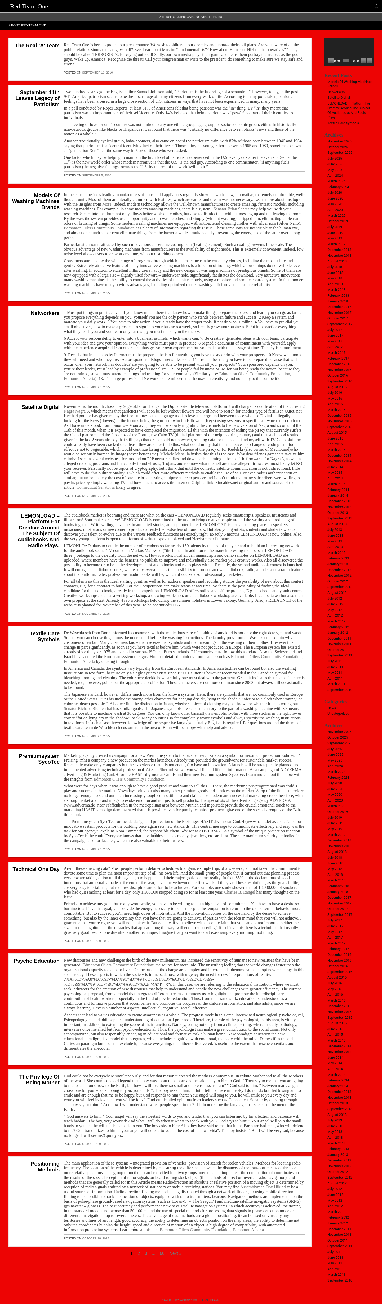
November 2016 (339, 370)
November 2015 (339, 421)
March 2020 (336, 216)
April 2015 (335, 444)
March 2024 (336, 181)
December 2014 (339, 456)
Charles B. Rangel (239, 892)
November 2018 (339, 255)
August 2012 (337, 593)
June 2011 (335, 667)
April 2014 (335, 478)
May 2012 (334, 610)
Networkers (45, 313)
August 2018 (337, 261)
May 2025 (334, 170)
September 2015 (339, 427)
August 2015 (337, 432)
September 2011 (339, 655)
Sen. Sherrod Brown (168, 769)
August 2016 (337, 387)
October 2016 (337, 375)
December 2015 (339, 416)
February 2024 (338, 187)
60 (162, 1253)
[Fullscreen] (369, 60)
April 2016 (335, 404)
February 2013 (338, 558)
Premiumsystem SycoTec (39, 759)
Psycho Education (37, 961)
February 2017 (338, 358)
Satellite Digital (41, 407)
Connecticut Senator (94, 487)
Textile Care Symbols (45, 636)
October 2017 (337, 318)
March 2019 (336, 244)
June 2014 (335, 467)
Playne (215, 1300)
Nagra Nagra (75, 411)
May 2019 (334, 238)
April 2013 (335, 547)
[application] (349, 52)
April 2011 (335, 678)
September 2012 (339, 587)
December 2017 (339, 307)
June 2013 (335, 535)
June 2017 (335, 335)
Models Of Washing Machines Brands (36, 201)
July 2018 (334, 267)
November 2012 (339, 575)
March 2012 (336, 621)
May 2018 (334, 278)
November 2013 (339, 507)
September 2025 (339, 153)
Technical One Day (36, 869)
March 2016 (336, 410)
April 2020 (335, 210)
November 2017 (339, 313)
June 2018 (335, 273)
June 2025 (335, 164)
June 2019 (335, 233)
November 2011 (339, 644)
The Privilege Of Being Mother (39, 1079)
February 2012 (338, 627)
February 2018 (338, 295)
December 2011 (339, 638)
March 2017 (336, 353)
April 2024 (335, 176)
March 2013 (336, 553)
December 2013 (339, 501)
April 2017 (335, 347)
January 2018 (337, 301)
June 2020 (335, 198)
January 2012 (337, 633)
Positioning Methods (45, 1166)
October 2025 (337, 147)
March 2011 (336, 684)
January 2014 (337, 495)
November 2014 (339, 461)
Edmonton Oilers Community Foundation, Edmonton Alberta (212, 1230)
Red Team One (29, 6)
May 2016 (334, 398)
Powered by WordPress (179, 1300)
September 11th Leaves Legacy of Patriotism (37, 98)
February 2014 (338, 490)
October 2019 (337, 221)
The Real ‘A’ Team (37, 45)
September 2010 (339, 690)
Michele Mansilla (175, 454)
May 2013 (334, 541)
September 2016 (339, 381)
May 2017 (334, 341)
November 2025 (339, 141)
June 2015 (335, 438)
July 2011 (334, 661)
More (107, 204)
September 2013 (339, 518)
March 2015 (336, 450)
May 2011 (334, 672)
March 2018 (336, 290)
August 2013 (337, 524)
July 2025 (334, 158)
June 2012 (335, 604)
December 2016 (339, 364)
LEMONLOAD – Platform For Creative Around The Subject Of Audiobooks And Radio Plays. (38, 530)
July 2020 (334, 192)
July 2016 (334, 393)
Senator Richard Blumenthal (88, 708)
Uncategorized (338, 714)
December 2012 (339, 570)
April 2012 (335, 615)
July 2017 (334, 330)
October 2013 (337, 513)
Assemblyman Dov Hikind (263, 1187)
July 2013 (334, 530)
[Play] (331, 60)
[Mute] (363, 60)
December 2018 (339, 250)
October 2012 (337, 581)
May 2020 (334, 204)
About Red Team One (27, 25)
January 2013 (337, 564)
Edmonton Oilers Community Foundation (99, 228)
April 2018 (335, 284)
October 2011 (337, 650)
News (331, 708)
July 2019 (334, 227)
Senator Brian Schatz (232, 209)
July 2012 (334, 598)
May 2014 (334, 472)
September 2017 (339, 324)
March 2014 (336, 484)
